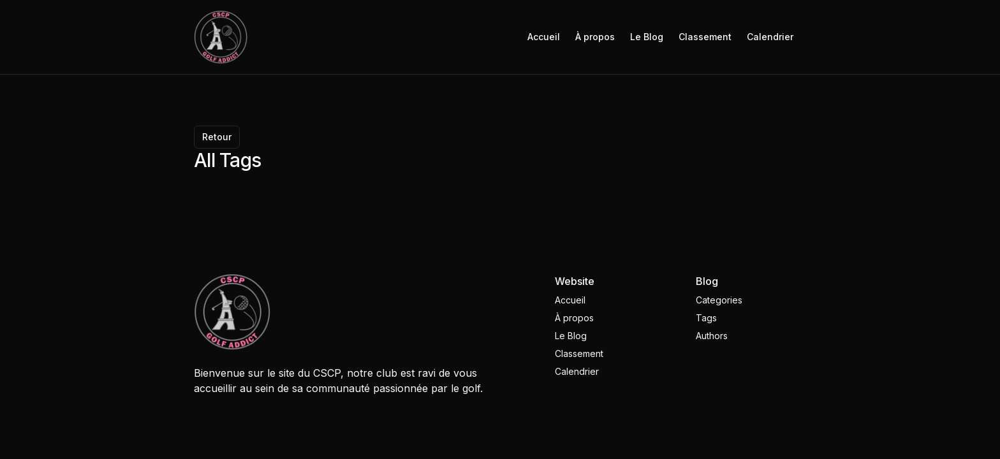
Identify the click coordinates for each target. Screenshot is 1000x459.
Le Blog (646, 36)
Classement (705, 36)
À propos (595, 36)
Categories (719, 300)
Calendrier (770, 36)
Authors (712, 335)
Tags (706, 317)
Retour (217, 136)
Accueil (543, 36)
